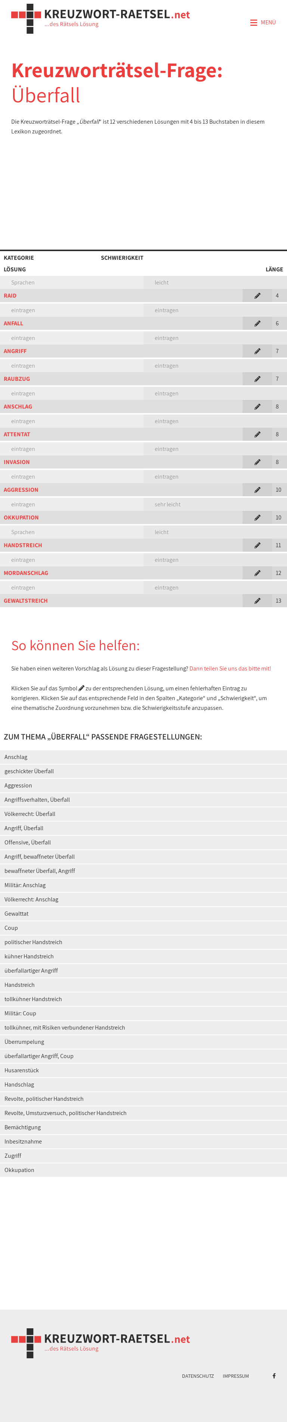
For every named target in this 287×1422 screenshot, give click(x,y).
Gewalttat (16, 914)
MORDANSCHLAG (26, 573)
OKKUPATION (21, 517)
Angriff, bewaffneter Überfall (39, 857)
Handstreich (19, 985)
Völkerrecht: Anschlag (31, 899)
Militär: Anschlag (25, 885)
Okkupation (19, 1170)
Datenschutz (198, 1376)
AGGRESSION (21, 490)
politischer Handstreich (33, 942)
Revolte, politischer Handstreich (44, 1099)
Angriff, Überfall (23, 828)
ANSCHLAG (18, 406)
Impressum (236, 1376)
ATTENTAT (17, 434)
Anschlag (15, 757)
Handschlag (19, 1084)
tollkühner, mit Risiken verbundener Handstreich (64, 1027)
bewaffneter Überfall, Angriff (39, 871)
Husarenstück (21, 1070)
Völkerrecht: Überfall (29, 814)
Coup (11, 928)
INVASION (17, 462)
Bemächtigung (22, 1127)
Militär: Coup (20, 1013)
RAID (10, 295)
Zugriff (12, 1156)
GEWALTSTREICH (26, 601)
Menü (263, 23)
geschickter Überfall (29, 771)
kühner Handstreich (29, 956)
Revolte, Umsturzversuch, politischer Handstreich (65, 1113)
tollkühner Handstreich (33, 999)
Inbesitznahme (23, 1141)
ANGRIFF (15, 351)
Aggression (18, 785)
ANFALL (13, 323)
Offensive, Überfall (27, 842)
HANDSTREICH (23, 545)
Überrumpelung (24, 1042)
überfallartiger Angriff (31, 970)
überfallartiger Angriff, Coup (39, 1056)
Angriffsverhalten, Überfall (37, 800)
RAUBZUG (17, 379)
